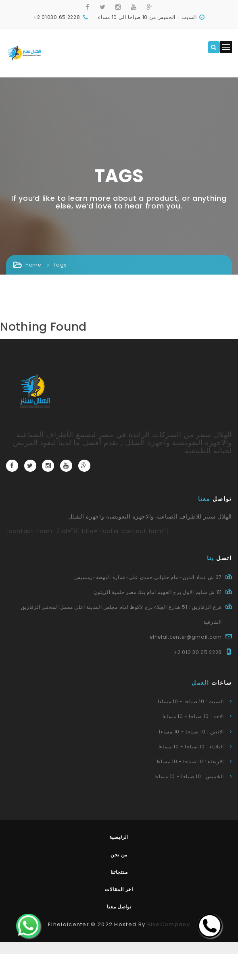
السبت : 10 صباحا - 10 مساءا (191, 701)
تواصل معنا (119, 906)
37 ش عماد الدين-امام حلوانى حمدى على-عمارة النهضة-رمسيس (148, 577)
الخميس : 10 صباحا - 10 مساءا (189, 776)
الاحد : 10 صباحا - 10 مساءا (193, 716)
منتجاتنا (119, 872)
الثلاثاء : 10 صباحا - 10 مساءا (191, 746)
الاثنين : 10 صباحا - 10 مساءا (191, 731)
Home (33, 264)
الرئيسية (119, 836)
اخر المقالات (119, 889)
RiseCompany (168, 924)
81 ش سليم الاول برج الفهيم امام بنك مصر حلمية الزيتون (158, 592)
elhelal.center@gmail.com (186, 636)
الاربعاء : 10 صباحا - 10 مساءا (190, 761)
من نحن (119, 854)
